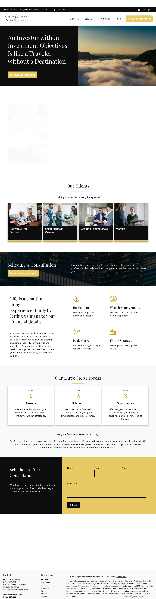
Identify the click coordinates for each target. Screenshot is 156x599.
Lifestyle (44, 589)
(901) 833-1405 (14, 590)
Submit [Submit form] (73, 497)
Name (70, 460)
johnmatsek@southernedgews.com (17, 597)
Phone (125, 460)
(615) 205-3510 (58, 2)
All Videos (45, 595)
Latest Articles (46, 592)
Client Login (144, 2)
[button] (74, 11)
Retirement (45, 572)
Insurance (45, 581)
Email (97, 460)
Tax (42, 584)
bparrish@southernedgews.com (15, 582)
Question (72, 476)
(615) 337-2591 (14, 575)
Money (44, 586)
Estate (43, 578)
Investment (45, 575)
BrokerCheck (121, 569)
